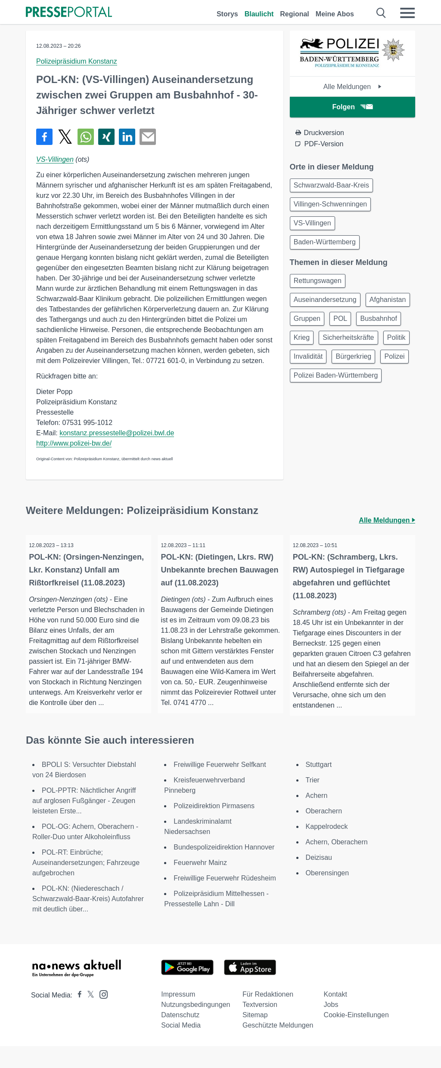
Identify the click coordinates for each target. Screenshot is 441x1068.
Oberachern (324, 833)
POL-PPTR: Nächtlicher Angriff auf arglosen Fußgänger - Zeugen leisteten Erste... (84, 823)
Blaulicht (259, 14)
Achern (317, 817)
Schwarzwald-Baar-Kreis (333, 186)
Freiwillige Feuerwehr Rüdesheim (225, 900)
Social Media (181, 1047)
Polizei (305, 412)
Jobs (331, 1026)
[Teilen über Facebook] (44, 137)
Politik (372, 370)
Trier (313, 802)
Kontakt (335, 1016)
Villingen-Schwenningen (332, 206)
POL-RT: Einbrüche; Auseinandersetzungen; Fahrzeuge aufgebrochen (86, 885)
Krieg (386, 350)
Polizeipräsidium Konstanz (76, 61)
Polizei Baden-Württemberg (337, 432)
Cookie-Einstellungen (356, 1036)
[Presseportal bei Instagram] (101, 1015)
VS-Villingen (55, 159)
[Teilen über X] (65, 137)
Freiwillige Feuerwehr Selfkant (220, 786)
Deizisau (319, 879)
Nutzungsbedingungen (195, 1026)
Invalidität (310, 391)
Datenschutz (180, 1036)
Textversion (259, 1026)
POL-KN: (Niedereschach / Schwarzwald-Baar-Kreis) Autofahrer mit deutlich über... (88, 921)
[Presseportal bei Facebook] (77, 1017)
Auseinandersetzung (326, 308)
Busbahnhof (344, 350)
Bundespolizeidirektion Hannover (224, 869)
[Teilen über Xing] (106, 137)
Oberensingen (327, 895)
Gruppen (361, 329)
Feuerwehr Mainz (200, 884)
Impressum (178, 1016)
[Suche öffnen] (381, 13)
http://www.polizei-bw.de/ (74, 443)
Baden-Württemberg (326, 248)
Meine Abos (335, 14)
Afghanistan (313, 329)
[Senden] (148, 137)
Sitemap (255, 1036)
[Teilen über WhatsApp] (86, 137)
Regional (294, 14)
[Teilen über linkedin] (127, 137)
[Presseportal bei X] (88, 1017)
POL (302, 350)
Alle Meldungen (352, 86)
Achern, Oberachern (337, 864)
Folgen (352, 107)
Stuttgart (319, 786)
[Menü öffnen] (407, 13)
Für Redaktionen (267, 1016)
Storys (227, 14)
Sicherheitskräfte (321, 370)
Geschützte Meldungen (278, 1047)
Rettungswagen (319, 288)
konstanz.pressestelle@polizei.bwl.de (116, 433)
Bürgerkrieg (358, 391)
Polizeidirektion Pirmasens (214, 827)
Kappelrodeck (327, 848)
